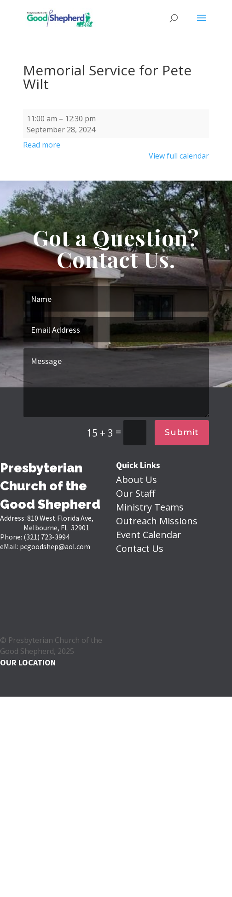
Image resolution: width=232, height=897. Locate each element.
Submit (182, 432)
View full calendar (179, 156)
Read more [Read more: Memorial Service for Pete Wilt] (41, 145)
